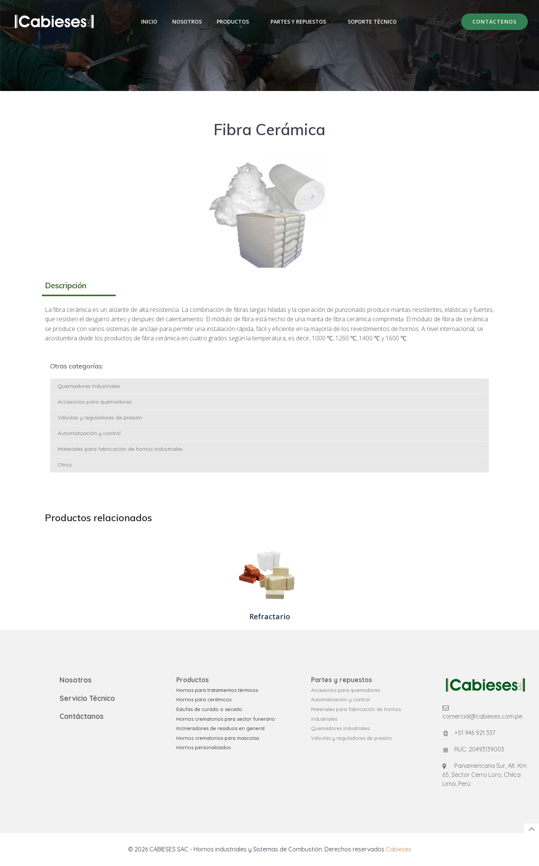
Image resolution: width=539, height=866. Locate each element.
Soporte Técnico (372, 21)
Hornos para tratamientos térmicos (217, 690)
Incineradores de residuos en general (220, 728)
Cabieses (398, 849)
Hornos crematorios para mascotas (217, 738)
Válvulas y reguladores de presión (100, 417)
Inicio (149, 21)
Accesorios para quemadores (95, 401)
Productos (236, 21)
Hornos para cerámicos (203, 699)
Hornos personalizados (203, 747)
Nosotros (187, 21)
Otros (65, 464)
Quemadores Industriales (89, 386)
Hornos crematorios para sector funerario (225, 719)
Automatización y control (89, 433)
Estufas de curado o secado (209, 709)
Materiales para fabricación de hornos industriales (120, 449)
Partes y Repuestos (302, 21)
